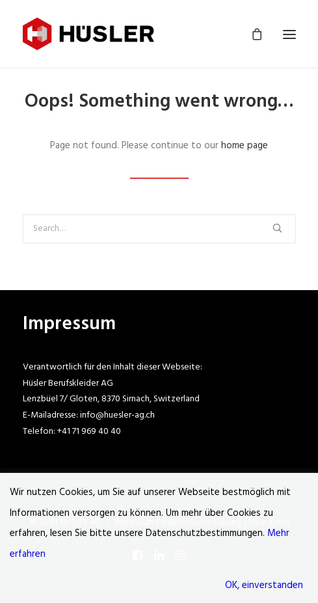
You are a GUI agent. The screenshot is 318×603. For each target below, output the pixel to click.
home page (244, 146)
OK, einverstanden (264, 585)
